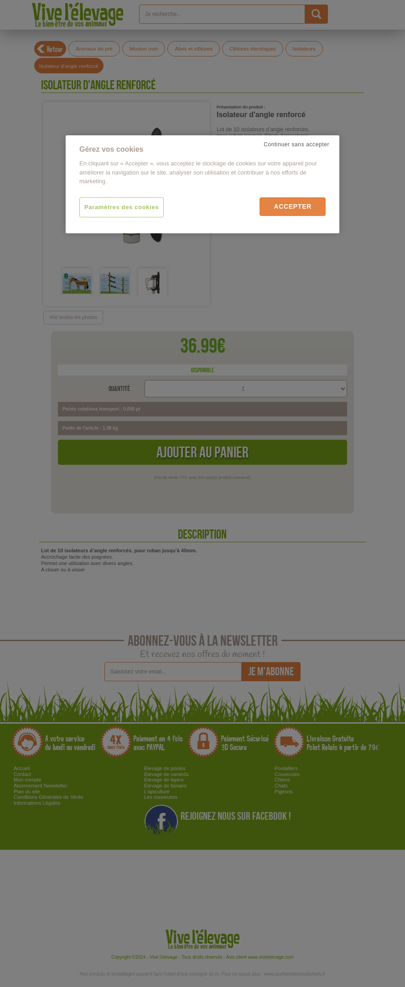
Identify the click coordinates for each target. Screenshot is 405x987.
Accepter (293, 206)
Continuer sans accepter (296, 144)
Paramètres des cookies (121, 207)
